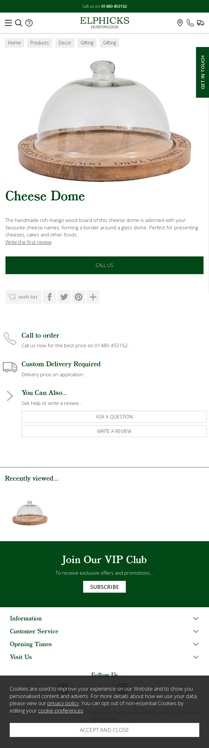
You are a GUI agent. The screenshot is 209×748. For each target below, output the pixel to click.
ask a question (114, 416)
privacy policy (63, 703)
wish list (28, 296)
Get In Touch (202, 72)
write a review (114, 431)
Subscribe (104, 586)
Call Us (104, 265)
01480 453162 (114, 6)
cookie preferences (60, 710)
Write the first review (28, 242)
